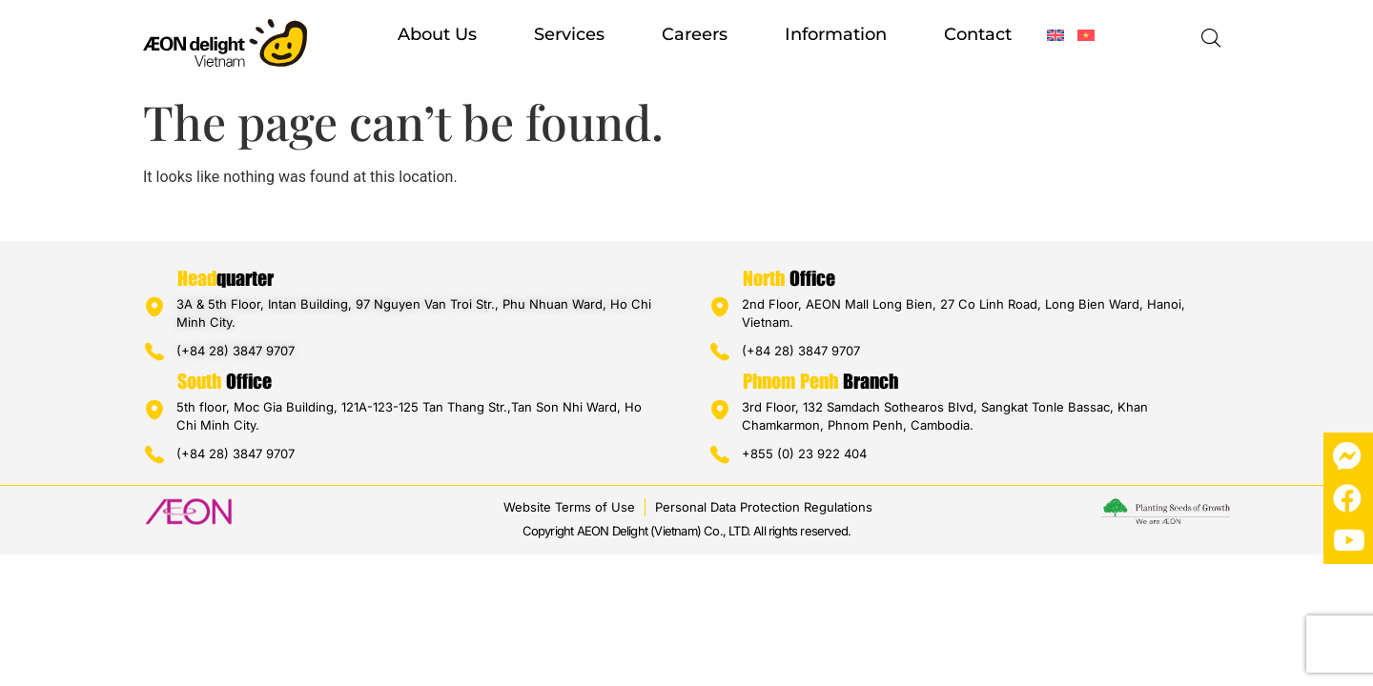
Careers (694, 34)
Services (569, 34)
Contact (978, 34)
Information (836, 34)
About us (437, 34)
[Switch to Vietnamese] (1086, 35)
